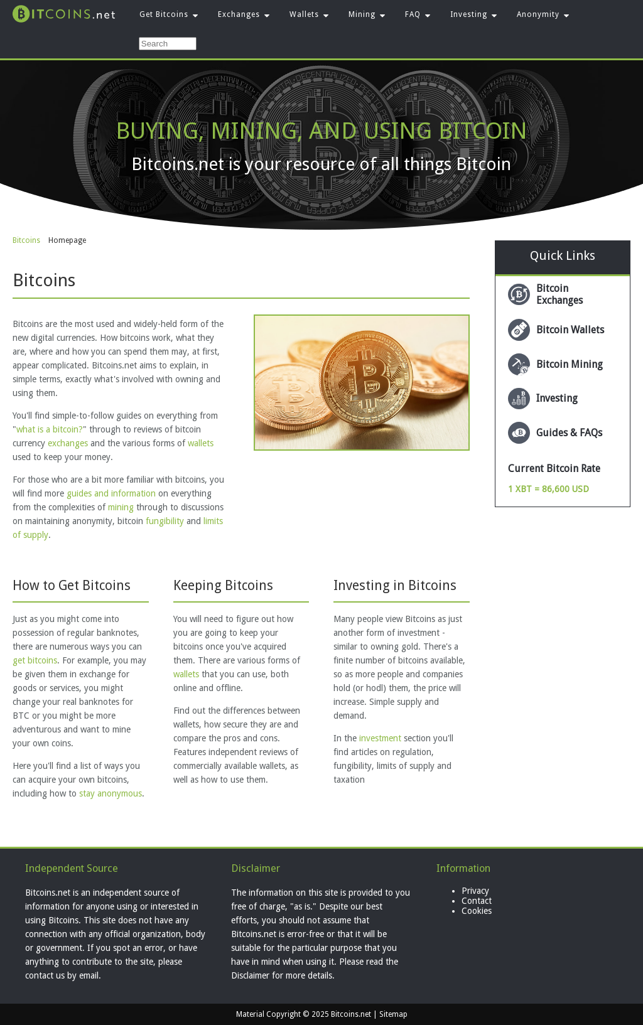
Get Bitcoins (163, 14)
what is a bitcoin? (49, 429)
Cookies (477, 911)
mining (121, 507)
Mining (362, 14)
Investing (468, 14)
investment (380, 738)
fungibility (165, 521)
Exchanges (239, 14)
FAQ (413, 14)
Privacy (475, 891)
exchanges (68, 443)
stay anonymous (110, 793)
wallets (200, 443)
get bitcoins (35, 660)
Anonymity (538, 14)
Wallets (304, 14)
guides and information (111, 493)
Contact (477, 901)
